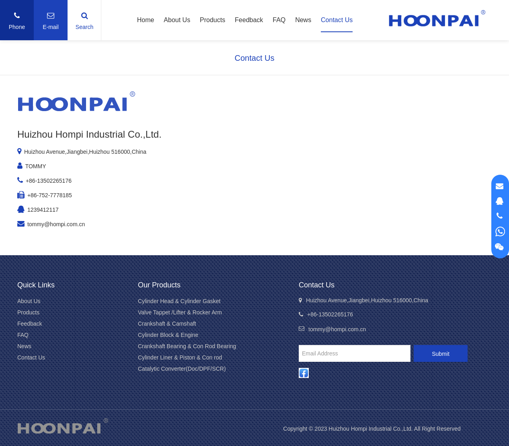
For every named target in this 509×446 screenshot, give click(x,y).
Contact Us (337, 20)
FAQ (279, 20)
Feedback (249, 20)
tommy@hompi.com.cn (56, 224)
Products (212, 20)
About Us (177, 20)
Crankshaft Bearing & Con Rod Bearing (187, 346)
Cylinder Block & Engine (168, 335)
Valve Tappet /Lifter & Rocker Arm (180, 312)
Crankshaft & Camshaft (167, 323)
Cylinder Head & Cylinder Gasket (179, 301)
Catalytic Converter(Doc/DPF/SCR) (182, 368)
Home (145, 20)
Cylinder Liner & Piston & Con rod (180, 357)
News (303, 20)
